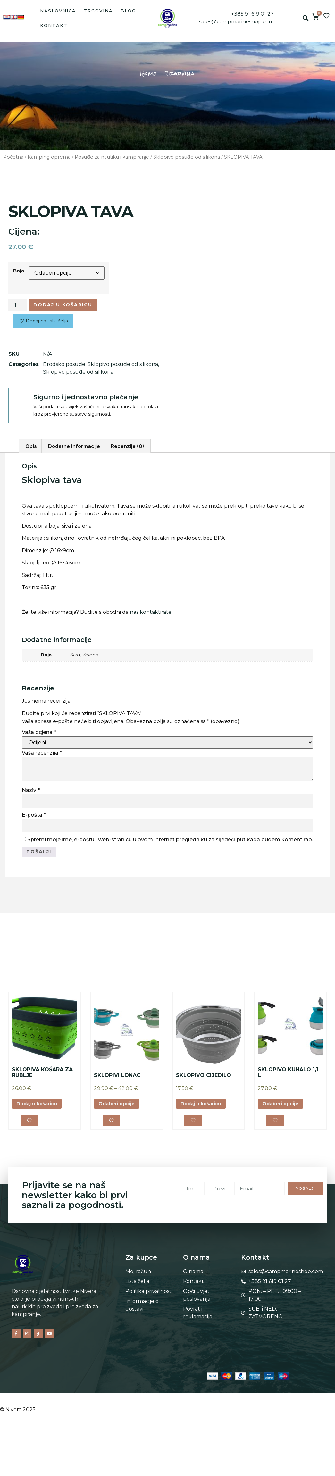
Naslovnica (58, 10)
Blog (128, 10)
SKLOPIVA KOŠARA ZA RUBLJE (42, 1076)
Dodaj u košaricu (69, 306)
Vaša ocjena (39, 735)
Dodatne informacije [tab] (74, 448)
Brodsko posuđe (64, 367)
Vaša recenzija (42, 755)
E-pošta (34, 817)
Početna (13, 157)
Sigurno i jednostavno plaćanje (85, 400)
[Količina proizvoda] (17, 306)
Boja (18, 271)
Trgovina (98, 10)
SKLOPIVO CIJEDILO (203, 1079)
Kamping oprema (49, 157)
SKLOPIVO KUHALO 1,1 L (288, 1076)
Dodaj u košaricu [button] (40, 1108)
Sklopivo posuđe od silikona (186, 157)
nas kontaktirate (151, 615)
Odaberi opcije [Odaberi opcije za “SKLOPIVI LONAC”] (119, 1108)
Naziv (31, 793)
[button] (305, 18)
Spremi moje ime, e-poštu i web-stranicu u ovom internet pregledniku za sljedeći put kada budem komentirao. (170, 842)
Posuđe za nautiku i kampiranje (112, 157)
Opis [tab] (31, 448)
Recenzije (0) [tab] (127, 448)
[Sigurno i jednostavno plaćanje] (20, 402)
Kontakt (54, 25)
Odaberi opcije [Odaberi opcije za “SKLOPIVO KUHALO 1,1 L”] (283, 1108)
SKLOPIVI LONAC (117, 1079)
